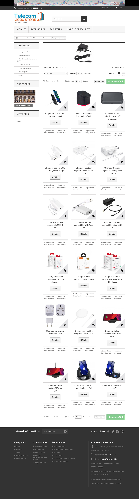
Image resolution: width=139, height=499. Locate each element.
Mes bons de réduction (60, 461)
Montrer (73, 73)
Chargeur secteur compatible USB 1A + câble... (83, 225)
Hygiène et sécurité (78, 29)
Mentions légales (24, 55)
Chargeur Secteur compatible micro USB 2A (112, 225)
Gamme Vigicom (20, 458)
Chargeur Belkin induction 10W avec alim (55, 388)
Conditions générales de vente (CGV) (40, 457)
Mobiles (21, 29)
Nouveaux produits (40, 446)
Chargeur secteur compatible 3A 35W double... (55, 279)
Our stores (23, 84)
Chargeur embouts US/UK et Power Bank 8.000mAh (112, 279)
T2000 (20, 75)
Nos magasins (23, 72)
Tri (44, 73)
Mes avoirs (56, 452)
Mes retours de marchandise (62, 449)
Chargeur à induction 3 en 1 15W (112, 386)
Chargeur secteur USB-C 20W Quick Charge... (55, 169)
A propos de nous (24, 64)
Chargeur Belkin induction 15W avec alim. (112, 334)
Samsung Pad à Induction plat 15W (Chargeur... (112, 116)
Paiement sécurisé (24, 68)
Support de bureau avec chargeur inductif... (55, 114)
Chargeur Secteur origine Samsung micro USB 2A (112, 170)
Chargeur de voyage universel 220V (55, 332)
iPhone (18, 121)
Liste (123, 73)
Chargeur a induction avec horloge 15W (83, 386)
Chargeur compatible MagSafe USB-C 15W (83, 332)
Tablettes (56, 29)
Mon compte (58, 442)
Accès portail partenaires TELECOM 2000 (106, 479)
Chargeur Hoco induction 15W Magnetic (83, 278)
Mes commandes (58, 446)
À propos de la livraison (26, 52)
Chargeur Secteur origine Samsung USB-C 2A (84, 170)
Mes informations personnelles (63, 458)
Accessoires (38, 29)
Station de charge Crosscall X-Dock (84, 114)
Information (24, 45)
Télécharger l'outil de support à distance (106, 483)
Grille (118, 73)
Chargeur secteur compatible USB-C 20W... (55, 225)
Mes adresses (57, 455)
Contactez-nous (107, 8)
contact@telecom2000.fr (109, 459)
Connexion (120, 8)
